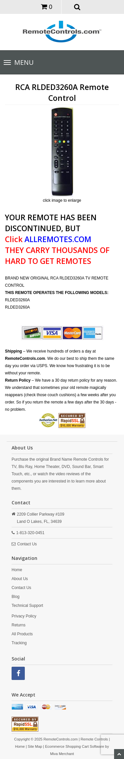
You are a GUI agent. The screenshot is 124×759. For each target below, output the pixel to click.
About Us (20, 578)
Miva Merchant (62, 754)
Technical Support (27, 605)
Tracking (19, 643)
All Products (22, 634)
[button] (77, 6)
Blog (16, 596)
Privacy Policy (24, 616)
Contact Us (27, 544)
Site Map (35, 746)
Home (17, 570)
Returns (18, 625)
